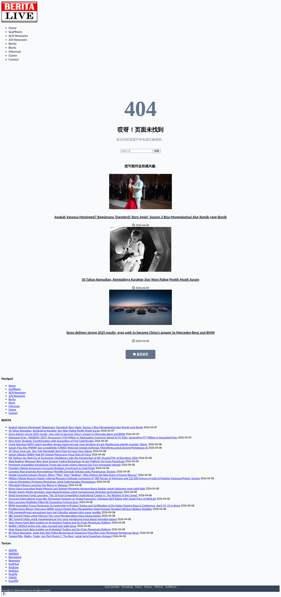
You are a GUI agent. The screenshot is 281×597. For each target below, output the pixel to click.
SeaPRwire (15, 32)
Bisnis (12, 48)
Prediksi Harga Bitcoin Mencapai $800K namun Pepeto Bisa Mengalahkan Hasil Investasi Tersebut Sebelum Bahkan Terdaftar (80, 509)
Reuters (148, 587)
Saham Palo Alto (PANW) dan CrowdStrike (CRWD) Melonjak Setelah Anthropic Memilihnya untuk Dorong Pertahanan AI (78, 447)
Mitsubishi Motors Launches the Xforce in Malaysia (38, 485)
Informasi (15, 52)
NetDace (14, 570)
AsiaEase (14, 567)
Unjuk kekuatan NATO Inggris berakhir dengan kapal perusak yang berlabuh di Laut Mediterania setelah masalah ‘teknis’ (78, 444)
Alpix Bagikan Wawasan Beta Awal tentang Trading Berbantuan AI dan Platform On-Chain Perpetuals (67, 461)
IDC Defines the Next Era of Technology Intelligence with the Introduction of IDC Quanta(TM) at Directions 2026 (73, 458)
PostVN (13, 574)
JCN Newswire (18, 40)
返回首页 (140, 354)
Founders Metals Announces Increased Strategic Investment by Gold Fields (52, 468)
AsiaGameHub (111, 587)
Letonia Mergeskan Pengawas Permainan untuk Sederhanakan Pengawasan (52, 481)
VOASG (13, 577)
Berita (12, 44)
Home (12, 28)
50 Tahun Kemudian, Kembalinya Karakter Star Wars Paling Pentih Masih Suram (140, 279)
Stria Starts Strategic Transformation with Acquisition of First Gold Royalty (51, 441)
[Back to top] (3, 594)
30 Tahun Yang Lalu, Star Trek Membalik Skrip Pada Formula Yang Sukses (50, 451)
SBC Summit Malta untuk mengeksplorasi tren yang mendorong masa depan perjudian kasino (63, 519)
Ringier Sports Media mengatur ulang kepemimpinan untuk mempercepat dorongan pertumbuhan (66, 492)
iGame (13, 55)
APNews (158, 587)
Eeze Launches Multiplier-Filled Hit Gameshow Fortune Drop (43, 502)
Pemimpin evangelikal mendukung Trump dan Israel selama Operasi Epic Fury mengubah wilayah (65, 464)
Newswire (14, 560)
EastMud (14, 564)
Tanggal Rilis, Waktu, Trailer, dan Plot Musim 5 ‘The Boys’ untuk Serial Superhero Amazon (60, 536)
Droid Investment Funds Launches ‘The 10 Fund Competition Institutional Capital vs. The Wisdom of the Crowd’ (73, 495)
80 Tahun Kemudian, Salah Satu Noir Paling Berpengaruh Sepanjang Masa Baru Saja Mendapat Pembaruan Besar (74, 532)
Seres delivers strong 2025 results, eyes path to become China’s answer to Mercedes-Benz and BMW (140, 332)
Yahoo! (138, 587)
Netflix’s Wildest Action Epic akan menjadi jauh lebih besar (42, 526)
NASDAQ (14, 553)
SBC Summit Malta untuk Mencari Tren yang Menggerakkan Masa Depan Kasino (55, 515)
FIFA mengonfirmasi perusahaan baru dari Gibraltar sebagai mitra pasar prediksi (55, 512)
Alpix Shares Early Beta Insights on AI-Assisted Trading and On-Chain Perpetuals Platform (60, 522)
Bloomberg (15, 557)
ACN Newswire (18, 36)
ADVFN (13, 550)
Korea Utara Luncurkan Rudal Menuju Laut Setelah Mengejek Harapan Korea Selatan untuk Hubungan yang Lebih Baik (77, 488)
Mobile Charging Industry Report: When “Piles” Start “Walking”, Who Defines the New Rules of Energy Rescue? (73, 475)
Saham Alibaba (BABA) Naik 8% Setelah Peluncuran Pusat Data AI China (50, 454)
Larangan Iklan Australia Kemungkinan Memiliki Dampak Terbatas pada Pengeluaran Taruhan (62, 471)
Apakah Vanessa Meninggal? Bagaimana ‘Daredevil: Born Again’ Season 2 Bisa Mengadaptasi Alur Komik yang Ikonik (140, 217)
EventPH (13, 581)
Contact (14, 59)
